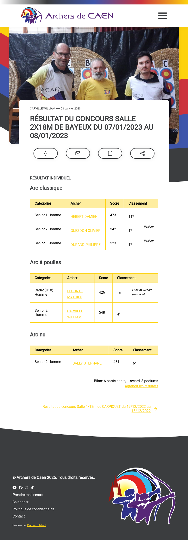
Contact (19, 516)
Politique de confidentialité (33, 509)
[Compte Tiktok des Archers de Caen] (32, 487)
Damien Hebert (36, 525)
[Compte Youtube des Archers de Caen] (15, 487)
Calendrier (20, 502)
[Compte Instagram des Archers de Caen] (26, 487)
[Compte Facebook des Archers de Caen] (21, 487)
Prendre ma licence (27, 495)
